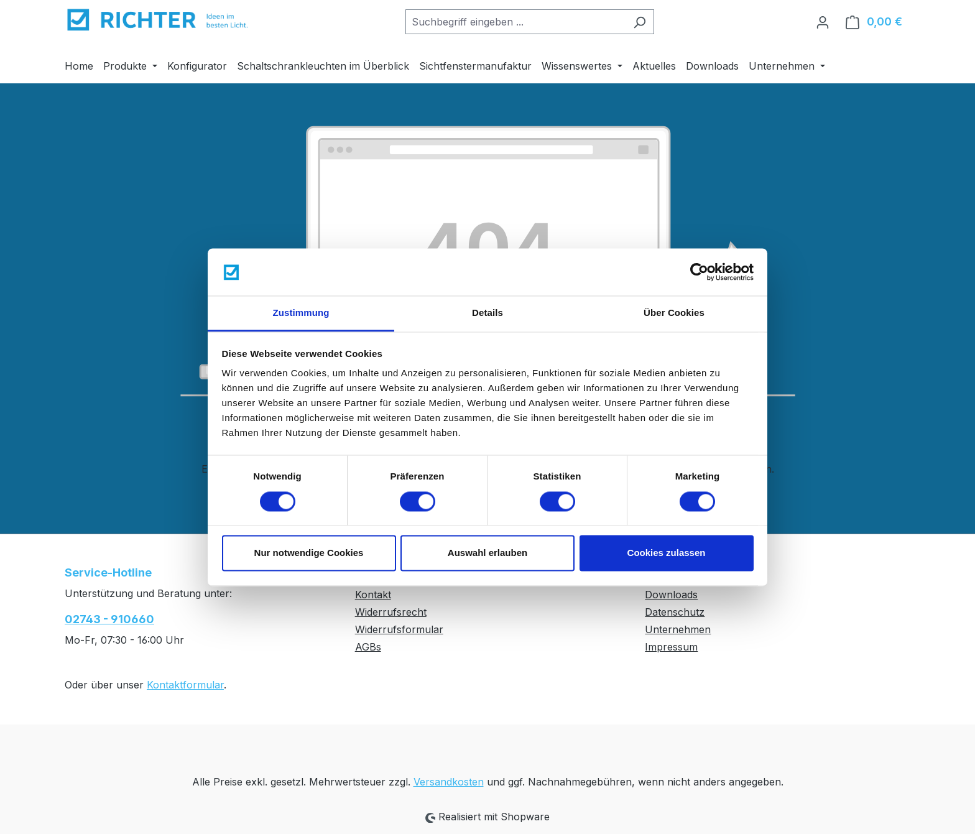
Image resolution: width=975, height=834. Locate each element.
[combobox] (515, 21)
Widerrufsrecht (391, 612)
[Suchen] (639, 21)
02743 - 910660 (109, 619)
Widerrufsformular (399, 629)
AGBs (368, 647)
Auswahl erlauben (487, 553)
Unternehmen (678, 629)
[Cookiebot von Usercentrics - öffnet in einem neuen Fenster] (699, 271)
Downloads (671, 594)
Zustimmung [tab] (301, 313)
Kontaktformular (185, 685)
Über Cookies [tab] (674, 313)
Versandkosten (449, 782)
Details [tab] (487, 313)
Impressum (671, 647)
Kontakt (373, 594)
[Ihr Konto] (823, 21)
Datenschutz (675, 612)
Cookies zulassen (666, 553)
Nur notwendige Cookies (309, 553)
